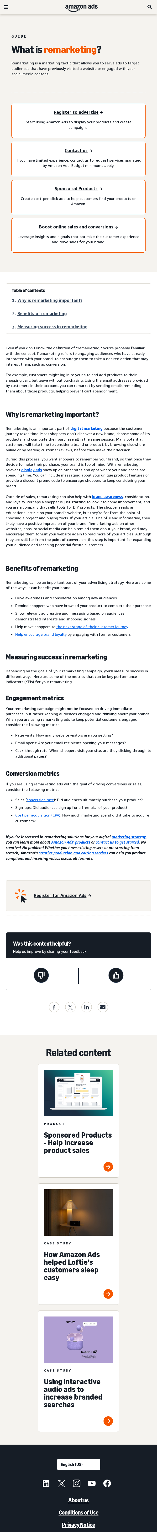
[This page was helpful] (116, 976)
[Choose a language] (78, 1464)
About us (78, 1500)
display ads (31, 469)
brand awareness (107, 496)
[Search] (149, 7)
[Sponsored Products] (78, 189)
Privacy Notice (78, 1524)
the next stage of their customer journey (92, 626)
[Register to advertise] (78, 113)
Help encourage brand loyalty (41, 634)
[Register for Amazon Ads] (62, 896)
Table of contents (28, 290)
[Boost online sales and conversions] (78, 227)
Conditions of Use (79, 1512)
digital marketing (86, 428)
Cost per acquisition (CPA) (37, 815)
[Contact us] (78, 151)
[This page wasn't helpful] (41, 976)
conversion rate (40, 799)
